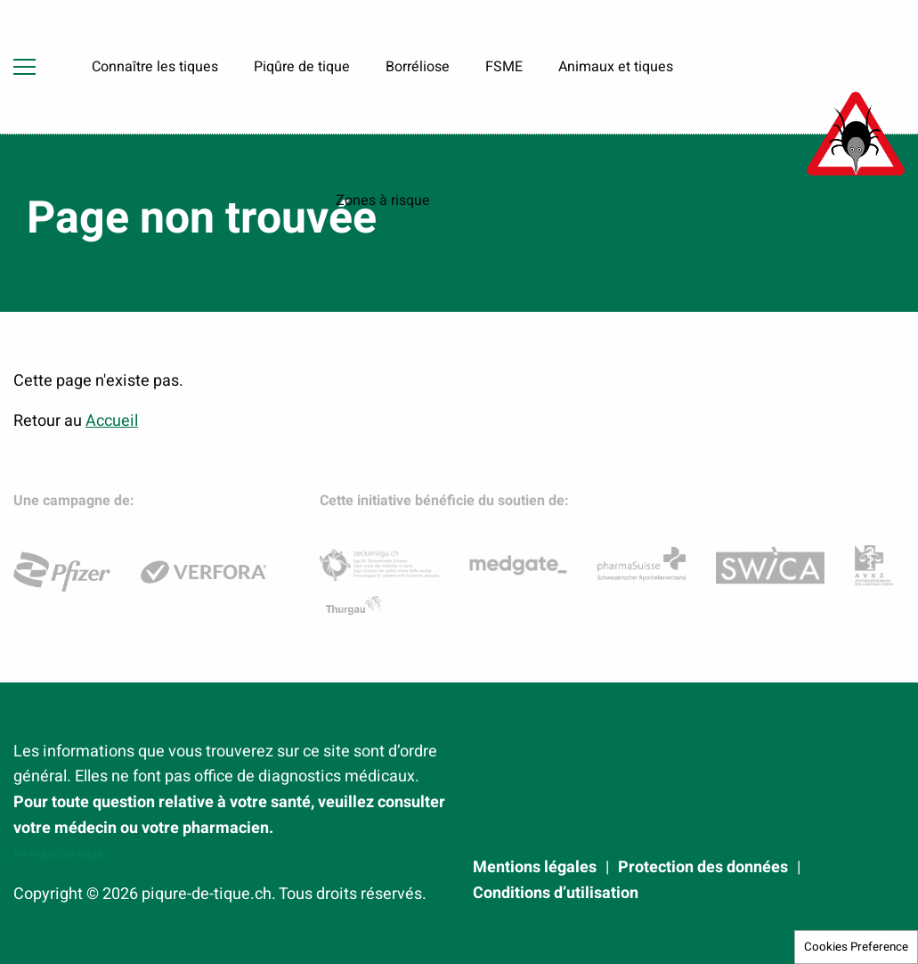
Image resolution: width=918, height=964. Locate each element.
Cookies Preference (856, 947)
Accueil (111, 421)
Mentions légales (535, 868)
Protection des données (703, 868)
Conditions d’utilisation (555, 894)
